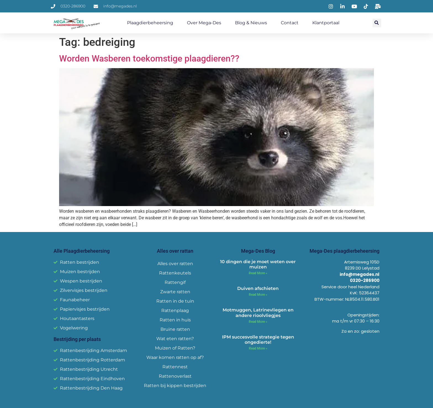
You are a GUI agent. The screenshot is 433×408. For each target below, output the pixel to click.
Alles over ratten (175, 263)
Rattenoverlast (175, 376)
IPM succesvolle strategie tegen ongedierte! (258, 339)
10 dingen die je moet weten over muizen (258, 264)
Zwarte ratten (175, 291)
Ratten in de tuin (175, 301)
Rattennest (175, 366)
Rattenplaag (175, 310)
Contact (290, 22)
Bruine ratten (175, 329)
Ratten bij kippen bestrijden (175, 385)
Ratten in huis (175, 319)
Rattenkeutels (175, 273)
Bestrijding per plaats (77, 339)
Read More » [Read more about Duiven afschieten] (258, 295)
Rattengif (175, 282)
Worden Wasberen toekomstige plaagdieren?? (149, 58)
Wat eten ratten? (175, 338)
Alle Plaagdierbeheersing (82, 251)
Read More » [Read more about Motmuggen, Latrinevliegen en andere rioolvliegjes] (258, 322)
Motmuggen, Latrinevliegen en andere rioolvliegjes (258, 312)
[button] (377, 23)
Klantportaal (325, 22)
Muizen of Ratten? (175, 348)
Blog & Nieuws (251, 22)
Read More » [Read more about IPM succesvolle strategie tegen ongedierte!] (258, 348)
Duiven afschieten (258, 288)
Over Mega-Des (204, 22)
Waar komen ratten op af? (175, 357)
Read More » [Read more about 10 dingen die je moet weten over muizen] (258, 273)
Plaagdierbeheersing (150, 22)
